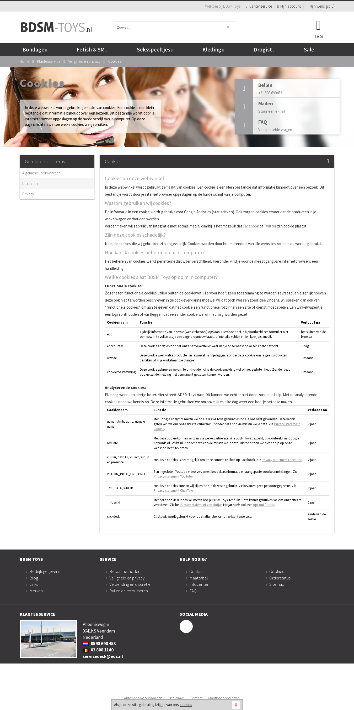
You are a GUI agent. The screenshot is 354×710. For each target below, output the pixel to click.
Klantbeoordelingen (224, 698)
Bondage (35, 49)
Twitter (270, 226)
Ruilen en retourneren (128, 591)
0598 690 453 (99, 643)
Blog (33, 578)
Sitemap (276, 584)
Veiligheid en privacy (126, 578)
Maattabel (198, 578)
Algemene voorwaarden (41, 172)
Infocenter (198, 584)
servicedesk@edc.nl (103, 656)
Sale (309, 49)
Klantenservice (259, 6)
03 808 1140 (98, 650)
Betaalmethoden (124, 571)
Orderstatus (280, 578)
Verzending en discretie (130, 584)
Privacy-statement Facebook (282, 460)
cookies (186, 704)
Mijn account (289, 6)
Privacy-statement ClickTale (173, 490)
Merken (36, 591)
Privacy (28, 193)
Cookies (276, 571)
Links (33, 584)
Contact (196, 571)
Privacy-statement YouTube (173, 476)
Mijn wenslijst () (320, 6)
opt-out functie (263, 504)
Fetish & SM (92, 49)
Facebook (251, 226)
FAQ (193, 591)
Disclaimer (30, 183)
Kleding (213, 49)
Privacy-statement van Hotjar (201, 504)
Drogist (264, 49)
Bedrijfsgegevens (44, 571)
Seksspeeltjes (155, 49)
